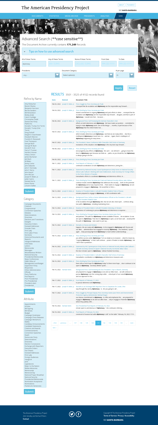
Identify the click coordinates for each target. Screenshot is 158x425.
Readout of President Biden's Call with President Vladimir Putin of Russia (99, 191)
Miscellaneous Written (35, 253)
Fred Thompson (35, 141)
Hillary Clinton (35, 155)
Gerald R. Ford (35, 148)
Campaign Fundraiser (35, 315)
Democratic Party (35, 337)
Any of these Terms (55, 59)
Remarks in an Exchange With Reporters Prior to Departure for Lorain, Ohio (100, 286)
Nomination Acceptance (35, 381)
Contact (26, 419)
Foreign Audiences (35, 357)
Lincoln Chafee (35, 186)
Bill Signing (35, 309)
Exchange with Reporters (35, 346)
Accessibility (129, 416)
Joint (35, 362)
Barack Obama (35, 106)
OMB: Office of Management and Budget (35, 262)
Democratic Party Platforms (35, 123)
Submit (29, 191)
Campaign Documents (35, 204)
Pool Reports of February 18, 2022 (87, 312)
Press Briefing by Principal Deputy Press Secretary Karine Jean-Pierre (98, 214)
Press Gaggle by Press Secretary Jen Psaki (89, 104)
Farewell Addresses (35, 226)
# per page (120, 71)
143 (110, 323)
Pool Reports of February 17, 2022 (87, 280)
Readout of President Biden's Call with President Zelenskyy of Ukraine (99, 208)
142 (104, 323)
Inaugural (35, 359)
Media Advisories (35, 368)
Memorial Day (35, 373)
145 (121, 323)
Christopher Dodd (35, 119)
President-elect (35, 283)
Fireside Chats (35, 228)
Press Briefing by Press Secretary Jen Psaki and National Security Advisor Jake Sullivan (104, 180)
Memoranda (35, 248)
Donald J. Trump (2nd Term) (35, 129)
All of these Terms (29, 59)
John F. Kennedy (35, 168)
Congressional (35, 208)
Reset (132, 88)
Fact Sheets (35, 351)
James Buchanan (35, 157)
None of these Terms (83, 59)
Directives (35, 217)
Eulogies (35, 222)
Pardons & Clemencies (35, 386)
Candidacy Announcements (35, 324)
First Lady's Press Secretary (35, 234)
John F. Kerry (35, 170)
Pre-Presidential (35, 281)
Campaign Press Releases (35, 317)
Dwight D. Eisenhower (35, 135)
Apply (118, 88)
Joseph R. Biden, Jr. (35, 177)
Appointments (35, 304)
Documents (37, 16)
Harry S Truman (35, 150)
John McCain (35, 175)
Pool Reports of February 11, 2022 (87, 163)
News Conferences (35, 259)
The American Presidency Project (55, 7)
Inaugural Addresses (35, 241)
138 (81, 323)
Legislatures (35, 364)
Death (35, 335)
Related (65, 100)
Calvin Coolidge (35, 117)
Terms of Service (110, 416)
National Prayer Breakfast (35, 375)
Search (130, 5)
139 (87, 323)
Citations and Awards (35, 328)
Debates (35, 213)
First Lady (35, 231)
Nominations (35, 384)
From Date (105, 59)
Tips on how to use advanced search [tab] (49, 51)
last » (54, 328)
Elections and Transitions (35, 219)
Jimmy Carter (35, 163)
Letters (35, 246)
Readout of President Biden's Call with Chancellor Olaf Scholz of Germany (100, 255)
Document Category (69, 71)
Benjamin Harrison (35, 108)
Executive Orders (35, 224)
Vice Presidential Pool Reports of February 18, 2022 (93, 306)
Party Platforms (35, 274)
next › (132, 323)
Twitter (72, 414)
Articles (35, 306)
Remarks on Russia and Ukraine (86, 225)
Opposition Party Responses (35, 267)
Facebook (79, 414)
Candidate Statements (35, 326)
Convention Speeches (35, 211)
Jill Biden (35, 161)
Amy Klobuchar (35, 104)
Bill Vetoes (35, 311)
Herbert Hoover (35, 152)
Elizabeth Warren (35, 137)
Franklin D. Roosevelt (35, 139)
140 (92, 323)
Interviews (35, 244)
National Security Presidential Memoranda (35, 256)
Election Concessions (35, 344)
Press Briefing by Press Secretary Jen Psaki (90, 110)
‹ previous (63, 323)
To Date (121, 59)
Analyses (105, 16)
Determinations (35, 215)
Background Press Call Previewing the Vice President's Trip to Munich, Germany (102, 270)
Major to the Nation (35, 366)
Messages (35, 250)
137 (75, 323)
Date (54, 100)
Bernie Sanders (35, 110)
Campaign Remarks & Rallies (35, 321)
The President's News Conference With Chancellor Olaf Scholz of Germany (100, 142)
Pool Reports (35, 277)
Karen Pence (35, 183)
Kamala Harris (35, 181)
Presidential (35, 285)
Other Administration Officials (35, 271)
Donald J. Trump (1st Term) (35, 126)
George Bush (35, 144)
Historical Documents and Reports (35, 238)
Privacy (121, 416)
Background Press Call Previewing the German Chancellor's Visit (97, 121)
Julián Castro (35, 179)
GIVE (121, 16)
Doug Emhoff (35, 132)
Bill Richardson (35, 113)
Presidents (89, 16)
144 (115, 323)
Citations (35, 206)
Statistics (54, 16)
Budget (35, 313)
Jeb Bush (35, 159)
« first (55, 323)
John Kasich (35, 172)
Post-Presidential (35, 279)
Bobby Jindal (35, 115)
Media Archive (71, 16)
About (121, 5)
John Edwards (35, 166)
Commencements (35, 331)
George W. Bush (35, 146)
